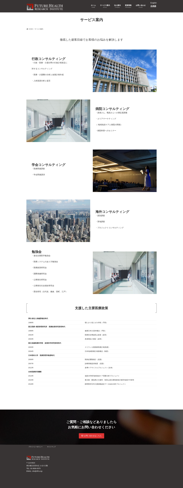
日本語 (153, 6)
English (154, 3)
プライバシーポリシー (36, 447)
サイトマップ (51, 447)
